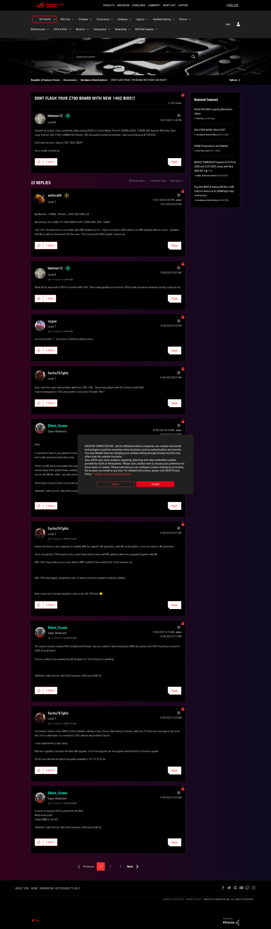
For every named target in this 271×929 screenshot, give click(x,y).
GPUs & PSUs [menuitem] (60, 29)
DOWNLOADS (138, 5)
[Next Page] (133, 866)
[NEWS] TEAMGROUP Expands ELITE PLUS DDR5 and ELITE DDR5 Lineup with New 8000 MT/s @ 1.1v (215, 166)
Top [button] (37, 920)
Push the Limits (203, 151)
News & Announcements (207, 175)
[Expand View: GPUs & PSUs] (70, 29)
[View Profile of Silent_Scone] (57, 426)
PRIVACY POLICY (194, 899)
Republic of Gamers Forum (45, 80)
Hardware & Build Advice (94, 80)
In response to (62, 279)
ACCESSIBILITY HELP (67, 888)
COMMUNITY (154, 5)
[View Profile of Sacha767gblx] (58, 373)
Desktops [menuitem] (123, 19)
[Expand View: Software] (91, 19)
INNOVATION (123, 5)
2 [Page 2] (110, 866)
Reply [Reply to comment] (174, 245)
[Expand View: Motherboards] (48, 29)
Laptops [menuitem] (140, 19)
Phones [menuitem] (183, 19)
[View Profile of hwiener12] (55, 116)
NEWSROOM (46, 888)
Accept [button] (155, 484)
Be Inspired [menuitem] (45, 19)
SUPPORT (183, 5)
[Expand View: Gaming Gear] (109, 29)
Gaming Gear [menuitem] (100, 29)
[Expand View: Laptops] (147, 19)
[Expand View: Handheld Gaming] (173, 19)
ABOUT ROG (22, 888)
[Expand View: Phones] (190, 19)
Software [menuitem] (83, 19)
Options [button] (233, 80)
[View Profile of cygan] (52, 321)
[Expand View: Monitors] (88, 29)
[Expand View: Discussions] (112, 19)
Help (228, 24)
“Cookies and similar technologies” (112, 474)
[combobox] (135, 56)
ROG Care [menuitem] (65, 19)
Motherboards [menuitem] (38, 29)
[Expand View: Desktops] (130, 19)
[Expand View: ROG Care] (73, 19)
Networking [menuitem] (121, 29)
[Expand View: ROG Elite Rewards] (156, 29)
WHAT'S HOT (169, 5)
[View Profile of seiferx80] (54, 195)
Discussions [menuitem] (103, 19)
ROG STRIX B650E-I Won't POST (210, 129)
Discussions (70, 80)
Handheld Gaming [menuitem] (162, 19)
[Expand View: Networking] (129, 29)
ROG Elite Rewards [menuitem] (144, 29)
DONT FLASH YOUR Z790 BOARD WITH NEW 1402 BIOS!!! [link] (138, 80)
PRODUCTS (109, 5)
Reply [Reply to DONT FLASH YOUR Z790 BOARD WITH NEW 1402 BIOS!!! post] (174, 162)
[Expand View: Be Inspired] (54, 19)
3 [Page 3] (120, 866)
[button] (39, 161)
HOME (34, 888)
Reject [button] (115, 484)
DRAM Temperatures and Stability (211, 146)
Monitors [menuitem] (80, 29)
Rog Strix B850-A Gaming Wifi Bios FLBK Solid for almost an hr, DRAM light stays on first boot (214, 191)
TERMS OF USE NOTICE (173, 899)
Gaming (199, 118)
